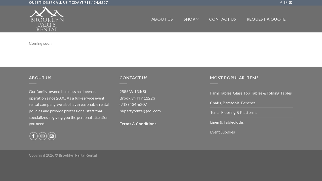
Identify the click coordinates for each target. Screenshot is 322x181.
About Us (162, 19)
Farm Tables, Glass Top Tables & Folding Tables (251, 92)
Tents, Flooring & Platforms (233, 112)
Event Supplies (222, 131)
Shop (191, 19)
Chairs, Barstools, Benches (233, 102)
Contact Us (222, 19)
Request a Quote (266, 19)
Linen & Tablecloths (227, 122)
